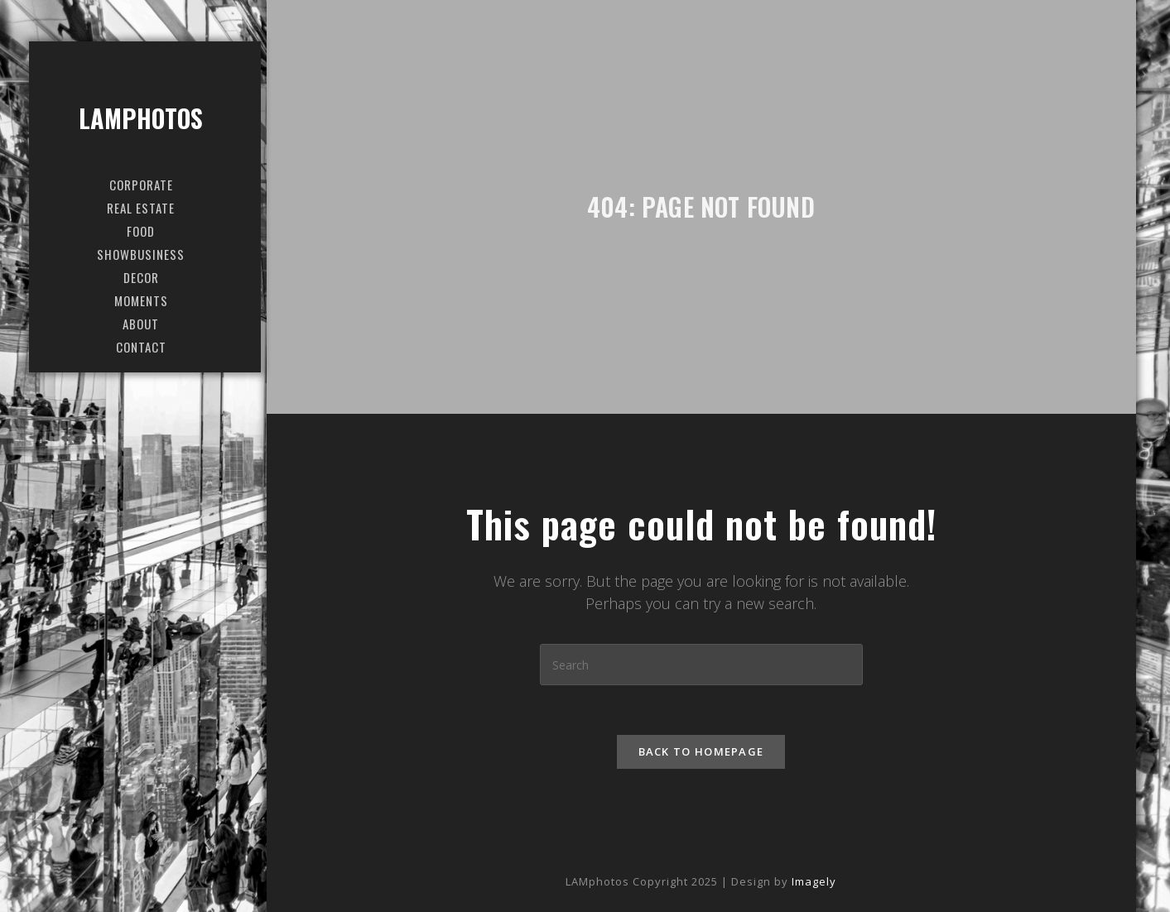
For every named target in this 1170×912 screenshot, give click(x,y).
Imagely (814, 881)
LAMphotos (141, 118)
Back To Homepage (701, 751)
